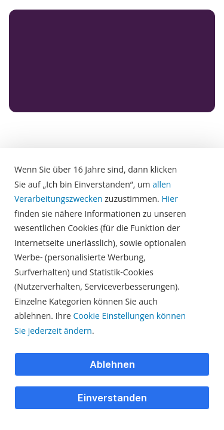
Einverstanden (112, 398)
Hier (169, 198)
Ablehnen (112, 364)
